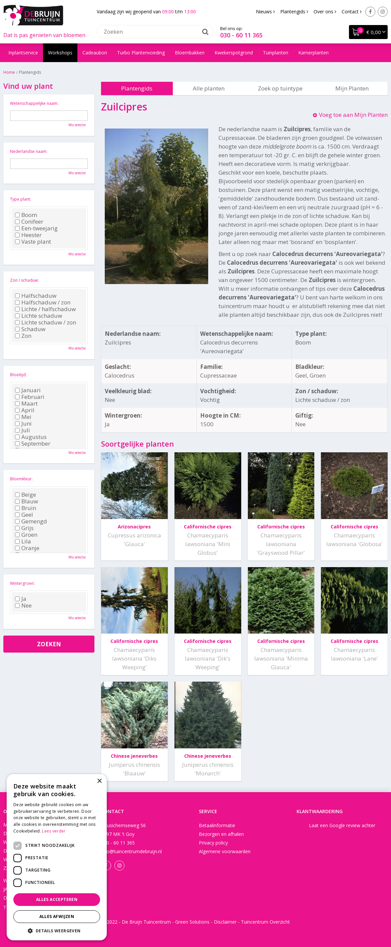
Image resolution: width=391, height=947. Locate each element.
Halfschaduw (35, 295)
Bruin (25, 508)
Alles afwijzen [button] (56, 916)
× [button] (99, 781)
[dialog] (57, 857)
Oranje (27, 548)
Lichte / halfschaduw (45, 309)
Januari (28, 390)
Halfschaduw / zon (42, 302)
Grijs (24, 528)
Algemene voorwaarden (225, 851)
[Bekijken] (368, 32)
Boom (26, 215)
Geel (24, 514)
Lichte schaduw (38, 315)
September (32, 443)
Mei (23, 417)
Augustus (31, 437)
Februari (29, 397)
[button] (56, 930)
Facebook (370, 12)
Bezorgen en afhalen (221, 834)
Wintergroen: (22, 583)
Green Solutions (192, 922)
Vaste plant (33, 241)
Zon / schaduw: (24, 280)
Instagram (383, 12)
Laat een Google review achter (342, 825)
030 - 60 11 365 (241, 35)
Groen (26, 534)
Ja (20, 599)
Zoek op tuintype (280, 88)
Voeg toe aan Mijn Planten (353, 115)
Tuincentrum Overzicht (265, 922)
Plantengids (136, 88)
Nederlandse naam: (28, 151)
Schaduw (30, 329)
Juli (22, 430)
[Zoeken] (155, 31)
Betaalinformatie (217, 825)
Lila (23, 541)
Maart (26, 403)
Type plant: (20, 199)
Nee (23, 605)
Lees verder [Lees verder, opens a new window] (53, 831)
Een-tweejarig (36, 228)
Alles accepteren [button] (56, 899)
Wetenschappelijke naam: (34, 103)
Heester (28, 235)
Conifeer (29, 221)
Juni (23, 423)
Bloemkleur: (21, 479)
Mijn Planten (352, 88)
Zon (23, 335)
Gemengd (31, 521)
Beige (25, 494)
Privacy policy (213, 843)
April (24, 410)
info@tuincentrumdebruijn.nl (131, 851)
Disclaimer (225, 922)
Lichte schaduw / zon (45, 322)
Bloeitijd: (18, 375)
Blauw (26, 501)
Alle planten (209, 88)
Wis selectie (77, 125)
